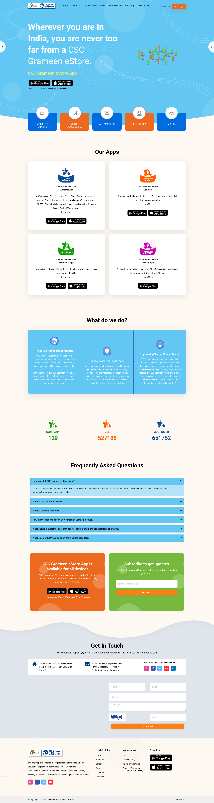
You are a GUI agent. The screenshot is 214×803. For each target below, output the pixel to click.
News (103, 6)
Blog (98, 768)
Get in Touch (147, 726)
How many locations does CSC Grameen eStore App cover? (63, 519)
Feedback (100, 777)
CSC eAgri (130, 6)
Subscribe (146, 592)
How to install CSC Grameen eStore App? (54, 481)
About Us (76, 6)
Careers (99, 764)
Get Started (90, 6)
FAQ (124, 755)
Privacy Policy (129, 760)
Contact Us (165, 6)
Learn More (66, 212)
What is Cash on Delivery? (46, 510)
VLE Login (179, 6)
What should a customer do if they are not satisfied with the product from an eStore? (76, 529)
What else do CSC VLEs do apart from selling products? (61, 538)
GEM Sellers (144, 6)
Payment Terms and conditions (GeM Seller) (133, 769)
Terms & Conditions (131, 764)
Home (65, 6)
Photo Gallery (115, 6)
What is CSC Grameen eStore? (48, 501)
